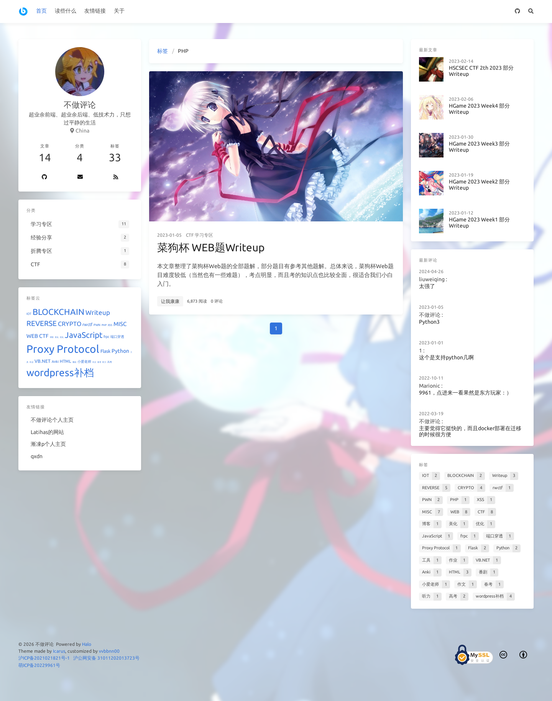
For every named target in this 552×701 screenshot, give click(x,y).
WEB (32, 336)
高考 (109, 361)
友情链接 (95, 11)
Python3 (429, 322)
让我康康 (170, 301)
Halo (86, 644)
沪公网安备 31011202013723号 (106, 657)
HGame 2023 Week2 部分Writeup (479, 185)
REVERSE (41, 323)
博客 (52, 337)
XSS (110, 324)
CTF (190, 235)
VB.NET (42, 361)
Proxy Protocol (62, 349)
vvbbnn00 (109, 651)
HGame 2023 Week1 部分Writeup (479, 223)
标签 (162, 51)
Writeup (97, 312)
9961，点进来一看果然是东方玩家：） (465, 393)
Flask (105, 351)
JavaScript (83, 334)
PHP (104, 324)
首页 (41, 11)
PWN (97, 325)
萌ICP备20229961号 (39, 665)
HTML (65, 361)
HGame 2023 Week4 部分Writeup (479, 109)
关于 (119, 11)
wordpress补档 (60, 372)
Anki (55, 362)
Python (120, 351)
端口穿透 (117, 337)
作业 (31, 362)
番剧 (74, 362)
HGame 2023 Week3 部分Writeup (479, 147)
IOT (28, 314)
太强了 (427, 286)
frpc (106, 337)
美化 (57, 337)
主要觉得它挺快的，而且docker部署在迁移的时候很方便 (470, 431)
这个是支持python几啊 (446, 357)
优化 (62, 337)
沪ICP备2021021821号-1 (44, 657)
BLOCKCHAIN (58, 311)
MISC (120, 324)
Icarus (59, 651)
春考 (99, 362)
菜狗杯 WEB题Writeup (210, 247)
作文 (94, 362)
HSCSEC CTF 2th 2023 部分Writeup (481, 71)
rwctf (87, 324)
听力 (104, 362)
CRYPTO (69, 323)
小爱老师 (84, 362)
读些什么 (65, 11)
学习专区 (204, 235)
